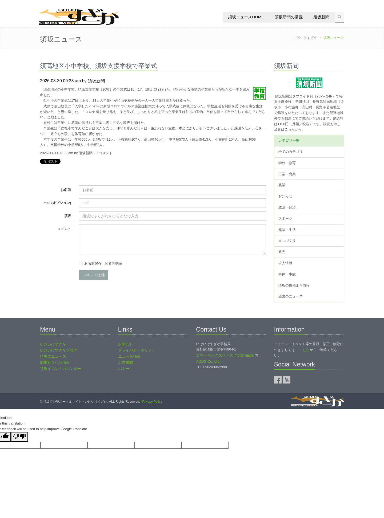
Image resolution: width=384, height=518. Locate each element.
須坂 (67, 216)
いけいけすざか (305, 38)
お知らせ (285, 196)
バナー (123, 368)
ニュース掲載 (129, 356)
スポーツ (285, 219)
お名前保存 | (103, 263)
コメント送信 (93, 275)
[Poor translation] (19, 437)
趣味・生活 (287, 230)
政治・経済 (287, 207)
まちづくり (287, 241)
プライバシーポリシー (136, 350)
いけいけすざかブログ (58, 350)
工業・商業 (287, 174)
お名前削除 (113, 263)
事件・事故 (287, 274)
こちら (304, 350)
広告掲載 (125, 362)
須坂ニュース (61, 39)
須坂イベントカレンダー (60, 368)
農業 (281, 185)
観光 (281, 252)
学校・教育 (287, 163)
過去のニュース (290, 296)
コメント (64, 229)
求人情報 (285, 263)
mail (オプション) (57, 203)
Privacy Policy (152, 401)
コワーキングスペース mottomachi (225, 355)
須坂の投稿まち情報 (294, 285)
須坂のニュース (53, 356)
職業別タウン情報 (55, 362)
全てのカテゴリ (290, 152)
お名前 (66, 190)
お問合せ (125, 344)
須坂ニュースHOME (246, 17)
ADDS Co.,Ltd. (208, 361)
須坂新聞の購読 (289, 17)
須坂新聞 (321, 17)
